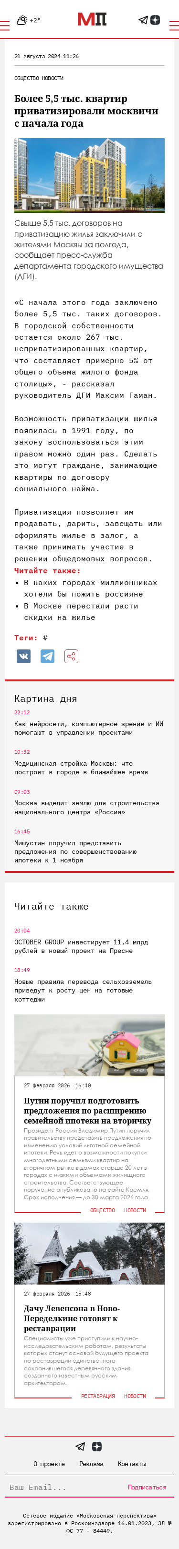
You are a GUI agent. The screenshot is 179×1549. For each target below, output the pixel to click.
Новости (52, 77)
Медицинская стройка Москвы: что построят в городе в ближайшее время (81, 767)
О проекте (49, 1463)
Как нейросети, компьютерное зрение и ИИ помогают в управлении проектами (88, 728)
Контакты (132, 1463)
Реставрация (98, 1395)
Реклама (91, 1463)
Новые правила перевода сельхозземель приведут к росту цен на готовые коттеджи (83, 990)
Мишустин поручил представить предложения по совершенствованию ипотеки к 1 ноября (75, 851)
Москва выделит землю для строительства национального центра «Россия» (86, 807)
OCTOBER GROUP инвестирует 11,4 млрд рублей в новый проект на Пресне (81, 946)
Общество (26, 77)
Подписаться (147, 1487)
